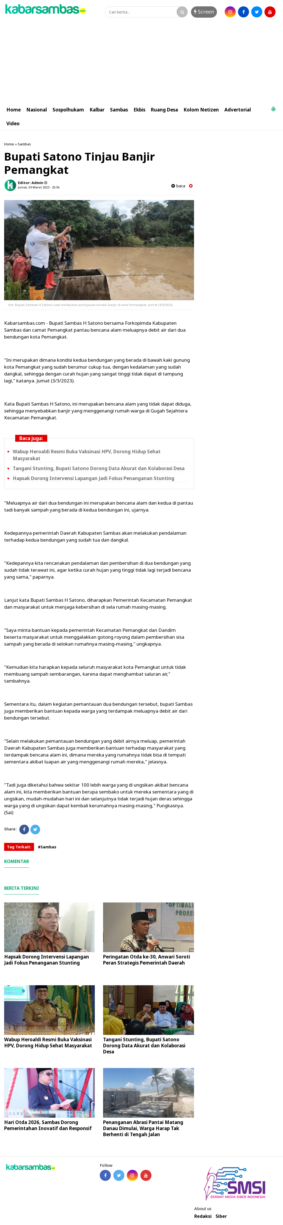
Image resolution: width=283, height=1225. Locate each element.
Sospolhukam (68, 109)
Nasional (36, 109)
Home (13, 109)
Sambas (119, 109)
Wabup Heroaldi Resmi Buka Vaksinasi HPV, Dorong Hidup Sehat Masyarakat (48, 1042)
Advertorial (237, 109)
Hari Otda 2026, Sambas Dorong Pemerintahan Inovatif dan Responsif (48, 1125)
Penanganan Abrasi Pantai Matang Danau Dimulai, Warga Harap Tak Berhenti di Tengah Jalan (143, 1128)
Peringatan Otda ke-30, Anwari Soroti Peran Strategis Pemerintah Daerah (146, 960)
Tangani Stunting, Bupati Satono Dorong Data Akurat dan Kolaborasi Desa (99, 468)
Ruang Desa (164, 109)
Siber (221, 1216)
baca (178, 185)
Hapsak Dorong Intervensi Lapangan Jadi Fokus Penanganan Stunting (93, 478)
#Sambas (47, 846)
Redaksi (203, 1216)
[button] (273, 107)
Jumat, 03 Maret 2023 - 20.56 (38, 187)
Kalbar (97, 109)
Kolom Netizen (201, 109)
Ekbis (139, 109)
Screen (204, 11)
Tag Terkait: (19, 846)
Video (13, 123)
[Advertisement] (141, 61)
